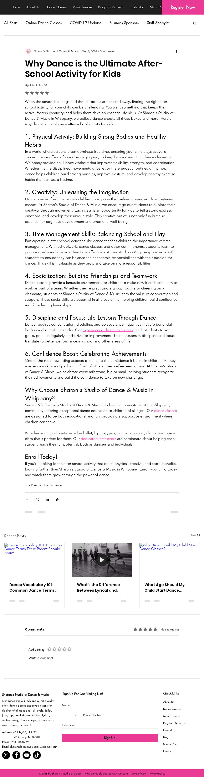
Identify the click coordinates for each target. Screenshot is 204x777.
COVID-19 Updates (85, 22)
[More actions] (176, 51)
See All (195, 535)
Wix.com (123, 773)
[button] (195, 23)
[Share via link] (58, 499)
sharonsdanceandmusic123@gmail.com (33, 747)
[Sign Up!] (110, 738)
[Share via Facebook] (27, 499)
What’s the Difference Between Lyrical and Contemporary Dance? (99, 587)
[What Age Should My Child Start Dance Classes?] (169, 560)
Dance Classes (53, 485)
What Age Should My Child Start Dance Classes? (164, 587)
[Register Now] (183, 7)
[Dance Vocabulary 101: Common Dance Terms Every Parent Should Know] (34, 560)
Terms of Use (138, 773)
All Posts (10, 22)
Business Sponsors (124, 22)
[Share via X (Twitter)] (37, 499)
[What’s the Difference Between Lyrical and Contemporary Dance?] (102, 560)
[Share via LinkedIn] (47, 499)
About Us (168, 702)
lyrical (45, 715)
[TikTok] (37, 755)
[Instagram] (6, 755)
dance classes (17, 705)
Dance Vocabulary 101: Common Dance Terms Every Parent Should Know (32, 587)
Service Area (170, 744)
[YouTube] (26, 755)
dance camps (28, 720)
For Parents (33, 485)
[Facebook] (16, 755)
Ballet (48, 710)
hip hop (36, 715)
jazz (4, 715)
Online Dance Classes (44, 22)
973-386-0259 (20, 742)
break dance (22, 715)
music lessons (40, 705)
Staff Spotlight (158, 22)
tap (11, 715)
